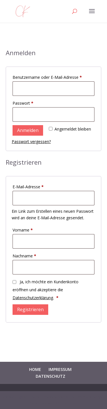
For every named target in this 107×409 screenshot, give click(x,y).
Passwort (33, 102)
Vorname (23, 230)
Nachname (24, 256)
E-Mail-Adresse (38, 186)
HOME (35, 369)
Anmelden (28, 130)
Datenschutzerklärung (33, 297)
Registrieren (30, 309)
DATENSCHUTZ (50, 376)
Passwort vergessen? (31, 141)
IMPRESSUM (60, 369)
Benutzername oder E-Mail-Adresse (53, 76)
